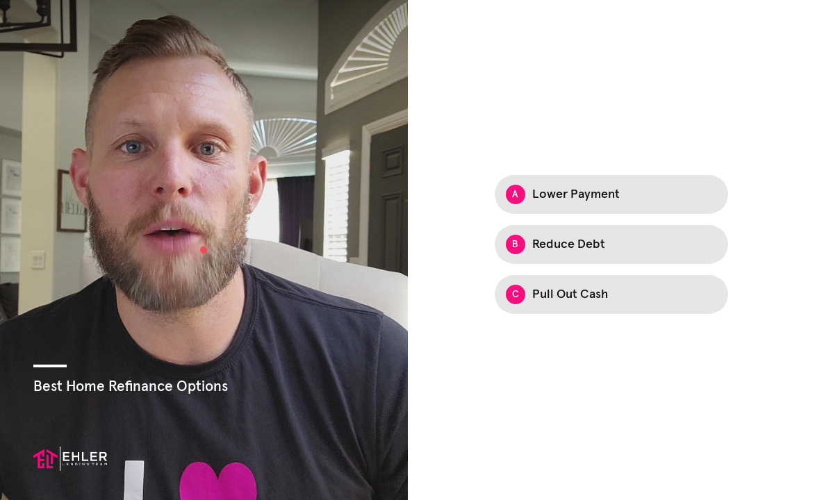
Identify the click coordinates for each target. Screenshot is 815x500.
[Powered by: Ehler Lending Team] (70, 459)
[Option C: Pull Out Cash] (611, 294)
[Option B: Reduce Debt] (611, 244)
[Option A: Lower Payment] (611, 194)
